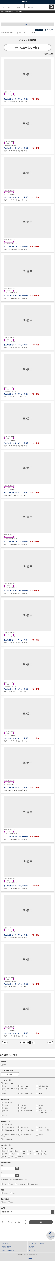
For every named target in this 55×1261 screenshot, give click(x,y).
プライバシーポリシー (8, 1250)
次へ (49, 1042)
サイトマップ (32, 1250)
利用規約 (31, 1247)
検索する (41, 1222)
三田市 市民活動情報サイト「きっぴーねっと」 (13, 33)
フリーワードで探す (7, 1070)
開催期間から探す (6, 1162)
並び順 (3, 1208)
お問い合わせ (30, 7)
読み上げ (40, 30)
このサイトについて (6, 7)
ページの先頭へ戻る (50, 1237)
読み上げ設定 (50, 30)
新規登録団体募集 (6, 1247)
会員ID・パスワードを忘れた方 (37, 1243)
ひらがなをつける (28, 1)
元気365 (30, 1258)
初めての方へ (5, 1243)
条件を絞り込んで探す (27, 47)
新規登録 (18, 7)
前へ (5, 1042)
